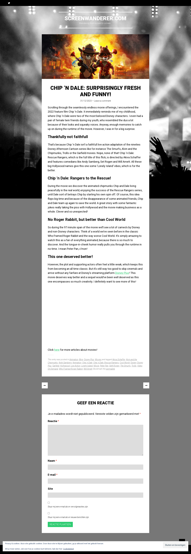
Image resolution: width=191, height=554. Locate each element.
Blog (81, 359)
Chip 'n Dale (87, 362)
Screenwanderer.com (95, 18)
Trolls (133, 366)
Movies (98, 359)
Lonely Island (87, 366)
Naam (52, 460)
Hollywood (65, 366)
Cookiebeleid (68, 549)
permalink (110, 369)
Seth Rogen (114, 366)
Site (50, 488)
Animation (73, 359)
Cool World (125, 362)
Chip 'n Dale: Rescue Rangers (106, 362)
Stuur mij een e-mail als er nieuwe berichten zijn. (68, 517)
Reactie (53, 421)
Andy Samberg (65, 362)
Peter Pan (104, 366)
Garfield (55, 366)
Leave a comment (102, 101)
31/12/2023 (86, 101)
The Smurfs (125, 366)
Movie (96, 366)
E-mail (52, 474)
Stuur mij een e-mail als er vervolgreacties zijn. (68, 506)
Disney (133, 362)
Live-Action (75, 366)
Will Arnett (88, 369)
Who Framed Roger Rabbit (71, 369)
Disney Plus (122, 272)
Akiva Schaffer (118, 359)
